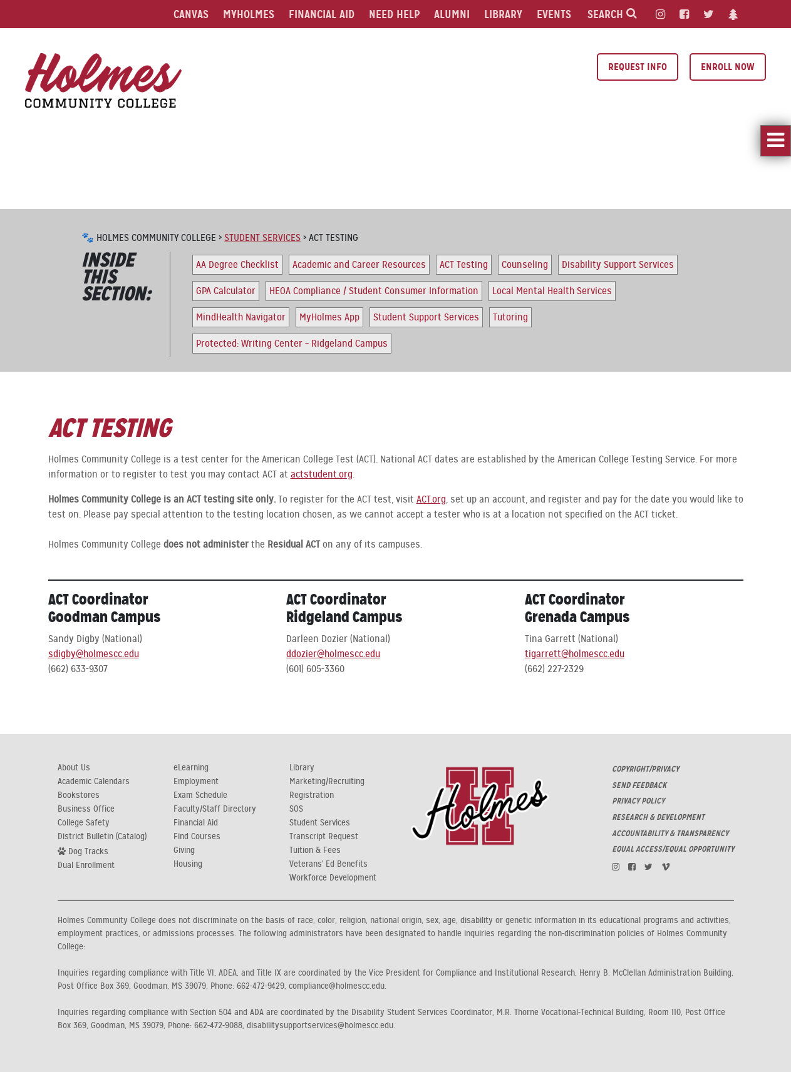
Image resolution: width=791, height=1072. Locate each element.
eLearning (191, 768)
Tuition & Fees (315, 850)
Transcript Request (323, 836)
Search (612, 14)
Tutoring (510, 317)
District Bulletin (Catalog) (102, 836)
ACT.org (431, 499)
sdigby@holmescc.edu (93, 654)
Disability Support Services (618, 264)
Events (554, 14)
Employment (196, 781)
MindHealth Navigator (241, 317)
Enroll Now (728, 66)
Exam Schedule (200, 795)
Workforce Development (332, 878)
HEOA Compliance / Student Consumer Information (373, 291)
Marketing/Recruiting (326, 781)
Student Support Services (426, 317)
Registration (311, 795)
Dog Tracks (83, 851)
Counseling (525, 264)
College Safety (84, 823)
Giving (184, 850)
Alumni (452, 14)
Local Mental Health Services (552, 291)
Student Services (262, 238)
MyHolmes (248, 14)
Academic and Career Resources (359, 264)
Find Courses (196, 836)
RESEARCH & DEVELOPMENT (658, 817)
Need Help (394, 14)
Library (503, 14)
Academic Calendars (94, 781)
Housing (187, 864)
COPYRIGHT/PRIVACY (645, 769)
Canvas (191, 14)
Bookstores (79, 795)
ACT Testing (464, 264)
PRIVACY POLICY (638, 801)
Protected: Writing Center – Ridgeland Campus (292, 343)
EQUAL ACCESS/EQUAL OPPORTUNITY (673, 849)
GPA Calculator (226, 291)
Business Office (86, 809)
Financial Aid (321, 14)
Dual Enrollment (86, 865)
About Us (74, 768)
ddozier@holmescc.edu (333, 654)
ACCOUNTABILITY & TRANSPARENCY (670, 834)
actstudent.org (322, 474)
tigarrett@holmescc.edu (574, 654)
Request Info (637, 66)
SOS (296, 809)
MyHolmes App (329, 317)
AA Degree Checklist (237, 264)
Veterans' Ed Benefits (328, 864)
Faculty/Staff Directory (214, 809)
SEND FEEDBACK (639, 785)
